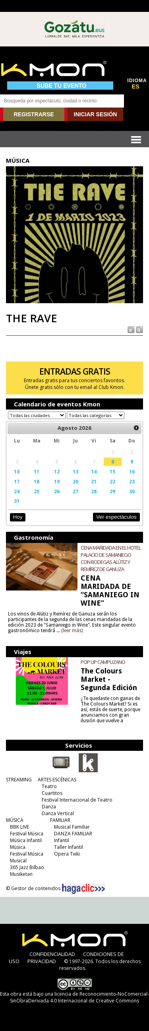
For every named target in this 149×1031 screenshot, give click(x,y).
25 (36, 491)
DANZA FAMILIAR (73, 833)
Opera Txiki (67, 853)
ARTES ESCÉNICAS (57, 779)
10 (16, 471)
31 (16, 501)
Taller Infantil (68, 847)
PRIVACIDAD (41, 961)
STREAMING (19, 779)
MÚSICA (14, 820)
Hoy (17, 517)
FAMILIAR (60, 820)
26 (57, 491)
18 (36, 481)
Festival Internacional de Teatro (77, 799)
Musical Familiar (72, 826)
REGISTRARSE (34, 114)
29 (112, 491)
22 (112, 481)
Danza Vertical (58, 813)
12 (57, 471)
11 (36, 471)
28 (94, 491)
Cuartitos (52, 793)
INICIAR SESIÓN (95, 114)
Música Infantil (26, 840)
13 (75, 471)
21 (94, 481)
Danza (49, 806)
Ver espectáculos (116, 517)
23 (132, 481)
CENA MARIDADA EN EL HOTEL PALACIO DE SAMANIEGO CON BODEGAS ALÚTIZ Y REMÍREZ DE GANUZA (111, 558)
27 (75, 491)
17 (16, 481)
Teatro (49, 786)
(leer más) (72, 630)
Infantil (61, 840)
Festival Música (26, 833)
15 (112, 471)
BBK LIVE (19, 826)
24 (16, 491)
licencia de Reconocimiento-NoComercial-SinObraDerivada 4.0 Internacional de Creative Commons (79, 997)
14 (94, 471)
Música (17, 847)
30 (132, 491)
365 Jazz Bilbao (27, 867)
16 (132, 471)
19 (57, 481)
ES (135, 86)
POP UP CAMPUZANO (103, 662)
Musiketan (21, 874)
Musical (18, 860)
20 (75, 481)
